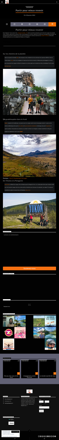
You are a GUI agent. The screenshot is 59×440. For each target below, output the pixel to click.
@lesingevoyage (8, 66)
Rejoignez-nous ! (24, 405)
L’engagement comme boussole (29, 376)
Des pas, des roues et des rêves (11, 376)
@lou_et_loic (28, 190)
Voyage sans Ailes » (22, 32)
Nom (40, 399)
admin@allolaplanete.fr (9, 403)
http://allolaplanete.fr (8, 399)
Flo (26, 32)
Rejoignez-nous (6, 299)
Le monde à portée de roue (47, 376)
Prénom (40, 403)
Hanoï (12, 60)
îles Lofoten (20, 125)
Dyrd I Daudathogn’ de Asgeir (18, 178)
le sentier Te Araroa (45, 35)
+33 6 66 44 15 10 (8, 401)
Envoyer (41, 410)
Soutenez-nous (30, 268)
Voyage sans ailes (29, 7)
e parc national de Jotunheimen (31, 125)
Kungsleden (48, 125)
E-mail (40, 405)
